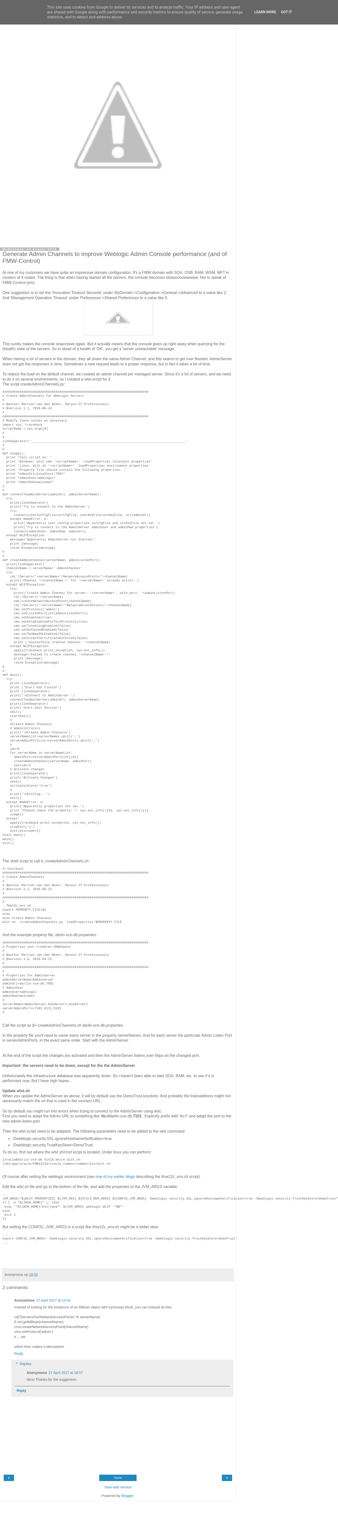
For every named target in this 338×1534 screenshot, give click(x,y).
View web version (118, 1487)
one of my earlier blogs (115, 1177)
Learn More (265, 12)
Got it (286, 12)
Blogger (127, 1496)
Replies (25, 1364)
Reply (18, 1353)
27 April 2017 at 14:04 (53, 1300)
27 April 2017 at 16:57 (66, 1373)
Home (118, 1478)
